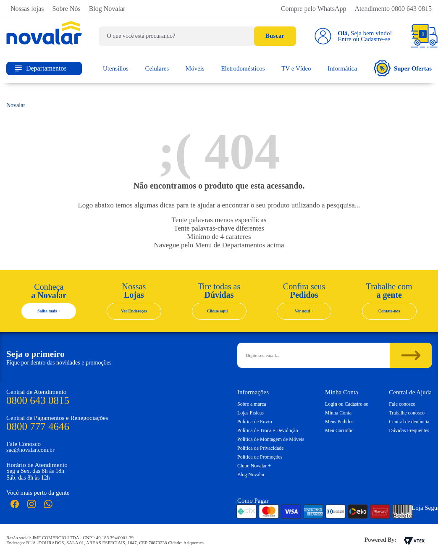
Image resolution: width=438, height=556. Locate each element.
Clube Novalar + (254, 466)
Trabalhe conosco (407, 413)
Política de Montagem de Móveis (270, 439)
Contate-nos (389, 311)
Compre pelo (313, 8)
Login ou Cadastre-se (346, 404)
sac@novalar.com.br (30, 450)
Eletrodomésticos (243, 68)
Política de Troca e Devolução (267, 430)
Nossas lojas (27, 8)
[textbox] (197, 36)
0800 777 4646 (37, 426)
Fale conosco (402, 404)
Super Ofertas (403, 68)
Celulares (157, 68)
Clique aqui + (219, 311)
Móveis (195, 68)
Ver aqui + (304, 311)
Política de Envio (254, 422)
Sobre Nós (66, 8)
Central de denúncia (409, 422)
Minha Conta (338, 413)
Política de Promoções (259, 457)
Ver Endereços (134, 311)
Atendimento (393, 8)
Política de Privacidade (260, 448)
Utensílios (116, 68)
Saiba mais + (48, 311)
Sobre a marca (251, 404)
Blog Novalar (107, 8)
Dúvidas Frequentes (409, 430)
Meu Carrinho (339, 430)
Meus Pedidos (339, 422)
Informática (342, 68)
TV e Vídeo (296, 68)
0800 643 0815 (37, 400)
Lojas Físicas (250, 413)
